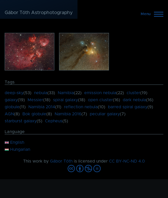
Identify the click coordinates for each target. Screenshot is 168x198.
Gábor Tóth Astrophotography (39, 12)
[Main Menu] (150, 14)
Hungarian (17, 149)
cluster (133, 93)
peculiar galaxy (105, 114)
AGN (9, 114)
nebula (40, 93)
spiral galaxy (65, 100)
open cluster (100, 100)
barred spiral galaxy (127, 107)
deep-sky (14, 93)
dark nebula (134, 100)
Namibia (66, 93)
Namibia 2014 (41, 107)
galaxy (11, 100)
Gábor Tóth (61, 161)
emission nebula (100, 93)
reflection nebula (81, 107)
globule (12, 107)
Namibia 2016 (68, 114)
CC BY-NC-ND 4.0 (127, 161)
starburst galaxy (21, 121)
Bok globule (34, 114)
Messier (35, 100)
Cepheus (53, 121)
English (14, 142)
